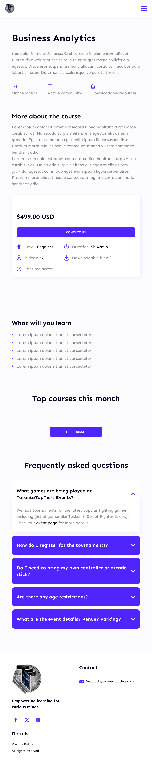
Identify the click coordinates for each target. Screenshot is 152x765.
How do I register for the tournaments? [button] (62, 545)
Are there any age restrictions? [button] (52, 596)
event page (47, 522)
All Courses (76, 432)
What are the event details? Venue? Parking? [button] (69, 619)
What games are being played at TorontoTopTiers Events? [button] (54, 494)
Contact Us (76, 232)
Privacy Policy (22, 744)
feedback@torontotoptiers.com (110, 681)
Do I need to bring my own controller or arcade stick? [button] (71, 571)
